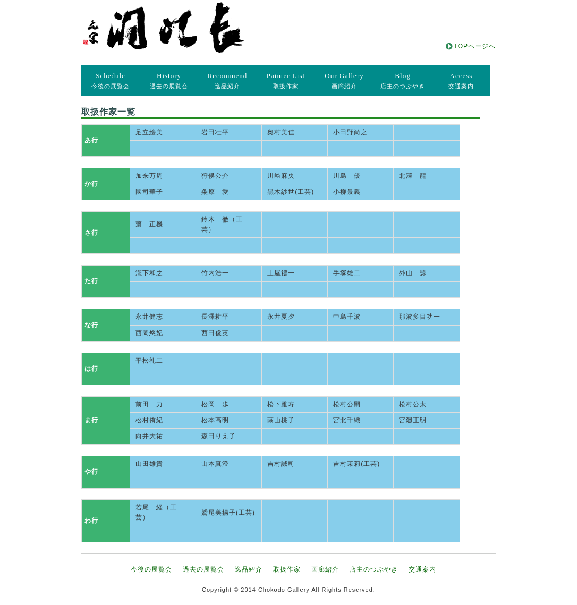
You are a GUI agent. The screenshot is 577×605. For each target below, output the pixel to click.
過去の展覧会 (169, 80)
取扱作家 (286, 80)
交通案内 (461, 80)
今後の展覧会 (110, 80)
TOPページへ (475, 46)
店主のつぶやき (402, 80)
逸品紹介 (228, 80)
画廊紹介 (344, 80)
